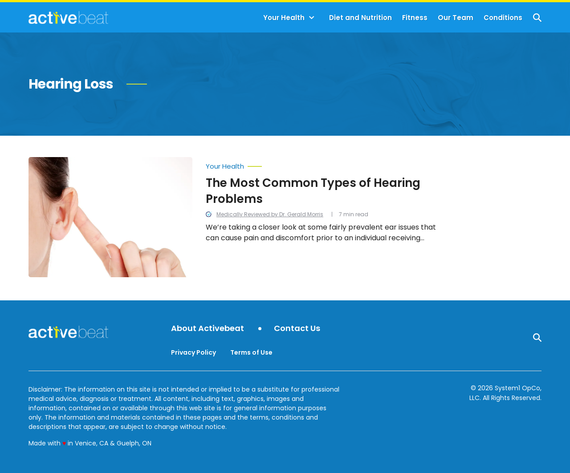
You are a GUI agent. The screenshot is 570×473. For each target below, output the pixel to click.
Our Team (455, 17)
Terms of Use (251, 352)
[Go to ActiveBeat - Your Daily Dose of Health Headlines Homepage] (68, 17)
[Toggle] (312, 17)
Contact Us (297, 328)
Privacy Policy (193, 352)
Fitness (415, 17)
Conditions (503, 17)
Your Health (284, 17)
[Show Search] (537, 17)
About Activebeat (207, 328)
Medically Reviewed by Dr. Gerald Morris (269, 214)
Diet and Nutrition (360, 17)
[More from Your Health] (322, 164)
